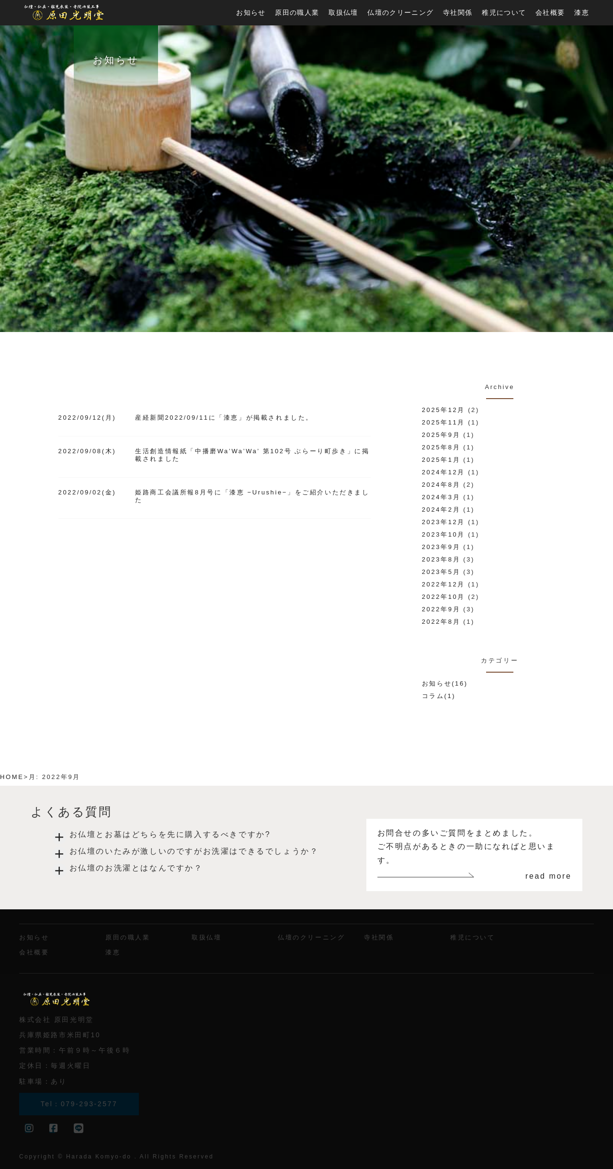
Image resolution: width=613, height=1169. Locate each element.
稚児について (504, 12)
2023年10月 (443, 534)
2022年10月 (443, 596)
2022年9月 (441, 609)
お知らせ (250, 12)
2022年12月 (443, 584)
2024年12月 (443, 472)
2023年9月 (441, 546)
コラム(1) (439, 695)
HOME (11, 776)
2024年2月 (441, 509)
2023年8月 (441, 559)
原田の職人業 (297, 12)
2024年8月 (441, 484)
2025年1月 (441, 459)
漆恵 (581, 12)
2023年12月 (443, 522)
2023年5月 (441, 571)
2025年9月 (441, 434)
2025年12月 (443, 409)
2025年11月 (443, 422)
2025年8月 (441, 447)
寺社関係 (457, 12)
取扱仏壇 (343, 12)
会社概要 (550, 12)
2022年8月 (441, 621)
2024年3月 (441, 497)
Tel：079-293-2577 (79, 1104)
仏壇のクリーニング (400, 12)
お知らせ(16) (445, 683)
